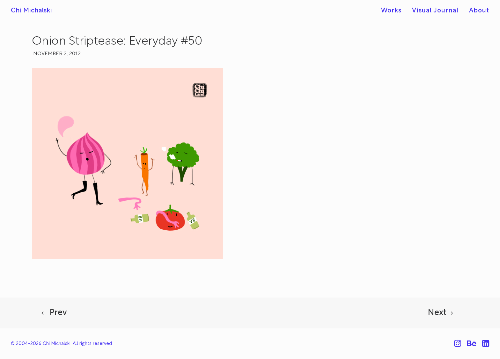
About (479, 11)
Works (391, 11)
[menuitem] (393, 11)
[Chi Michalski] (31, 11)
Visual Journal (435, 11)
